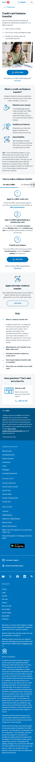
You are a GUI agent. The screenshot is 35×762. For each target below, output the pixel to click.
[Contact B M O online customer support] (17, 560)
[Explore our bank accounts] (17, 451)
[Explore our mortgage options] (17, 470)
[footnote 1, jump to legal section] (27, 23)
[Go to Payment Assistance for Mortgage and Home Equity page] (17, 537)
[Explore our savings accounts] (17, 458)
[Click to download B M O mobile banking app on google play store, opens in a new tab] (17, 546)
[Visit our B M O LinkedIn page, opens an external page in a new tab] (24, 576)
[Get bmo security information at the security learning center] (17, 498)
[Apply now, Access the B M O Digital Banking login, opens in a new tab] (17, 303)
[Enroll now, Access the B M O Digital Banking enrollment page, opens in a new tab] (17, 81)
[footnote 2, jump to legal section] (19, 396)
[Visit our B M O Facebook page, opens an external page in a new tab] (17, 576)
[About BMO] (15, 616)
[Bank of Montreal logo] (6, 2)
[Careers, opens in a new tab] (15, 603)
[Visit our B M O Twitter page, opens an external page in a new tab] (10, 576)
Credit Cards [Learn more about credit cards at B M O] (9, 7)
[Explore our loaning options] (17, 466)
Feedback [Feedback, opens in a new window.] (5, 619)
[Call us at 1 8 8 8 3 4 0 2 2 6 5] (21, 401)
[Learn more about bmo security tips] (17, 502)
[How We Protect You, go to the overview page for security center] (17, 483)
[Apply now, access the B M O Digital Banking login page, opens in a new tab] (17, 72)
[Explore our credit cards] (17, 462)
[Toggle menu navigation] (31, 2)
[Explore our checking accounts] (17, 455)
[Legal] (17, 411)
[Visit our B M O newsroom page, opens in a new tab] (32, 576)
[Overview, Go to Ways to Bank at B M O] (17, 511)
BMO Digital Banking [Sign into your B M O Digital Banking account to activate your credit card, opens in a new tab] (17, 207)
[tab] (9, 185)
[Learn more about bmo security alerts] (17, 494)
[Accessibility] (15, 609)
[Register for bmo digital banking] (17, 519)
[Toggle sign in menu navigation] (21, 2)
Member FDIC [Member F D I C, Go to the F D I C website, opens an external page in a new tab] (27, 644)
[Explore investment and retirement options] (17, 473)
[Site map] (15, 599)
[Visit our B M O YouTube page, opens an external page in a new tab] (3, 576)
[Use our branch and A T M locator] (17, 565)
